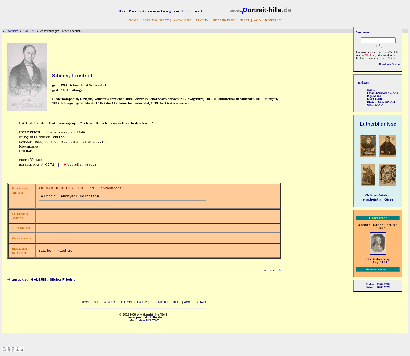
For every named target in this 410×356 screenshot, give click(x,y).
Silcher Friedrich (57, 251)
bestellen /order (82, 165)
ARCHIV (202, 20)
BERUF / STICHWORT (381, 101)
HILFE (245, 20)
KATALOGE (182, 20)
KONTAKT (273, 20)
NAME (371, 89)
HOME (134, 20)
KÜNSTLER (374, 98)
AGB (257, 20)
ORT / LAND (375, 104)
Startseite (12, 31)
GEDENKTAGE (224, 20)
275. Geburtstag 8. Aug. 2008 (378, 261)
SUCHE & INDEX (156, 20)
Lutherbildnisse (378, 124)
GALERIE (29, 31)
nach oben (269, 270)
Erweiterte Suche (389, 64)
